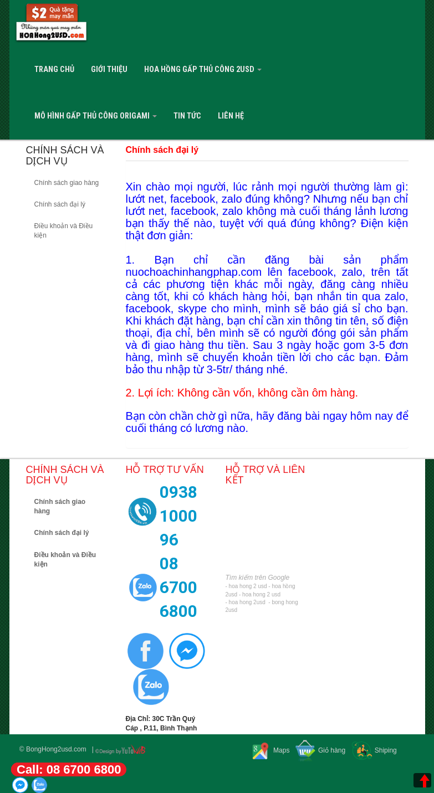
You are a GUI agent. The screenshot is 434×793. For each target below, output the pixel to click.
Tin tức (187, 116)
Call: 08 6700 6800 (69, 769)
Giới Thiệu (109, 69)
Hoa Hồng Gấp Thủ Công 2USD (203, 69)
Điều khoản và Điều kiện (63, 230)
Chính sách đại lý (59, 204)
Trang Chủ (54, 69)
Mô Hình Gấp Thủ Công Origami (95, 116)
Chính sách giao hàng (66, 183)
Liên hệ (231, 116)
